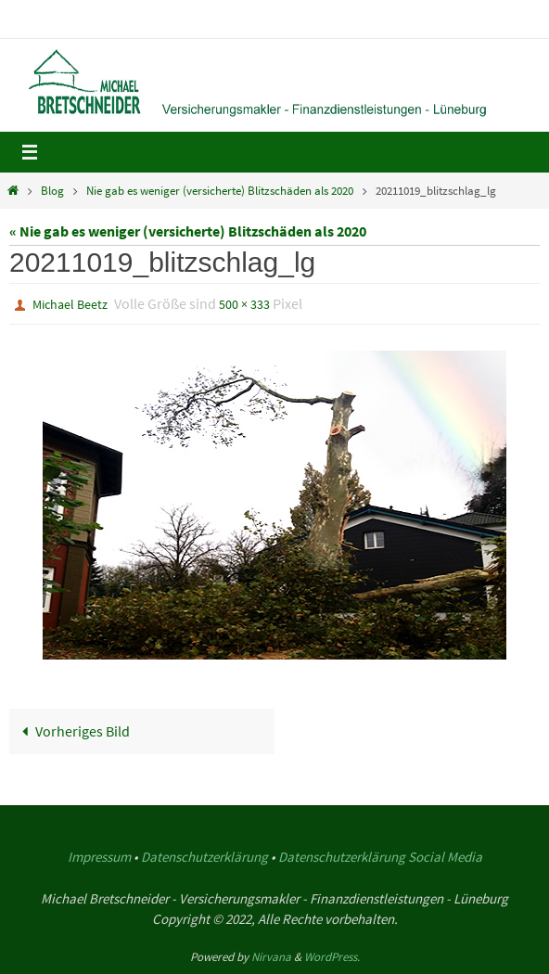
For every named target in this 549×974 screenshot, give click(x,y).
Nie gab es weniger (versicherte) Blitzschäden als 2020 (219, 191)
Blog (52, 191)
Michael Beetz (70, 304)
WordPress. (332, 957)
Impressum (99, 856)
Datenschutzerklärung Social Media (380, 856)
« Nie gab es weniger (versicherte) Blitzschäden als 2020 (187, 231)
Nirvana (271, 957)
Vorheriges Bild (73, 731)
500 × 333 (244, 304)
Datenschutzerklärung (204, 856)
